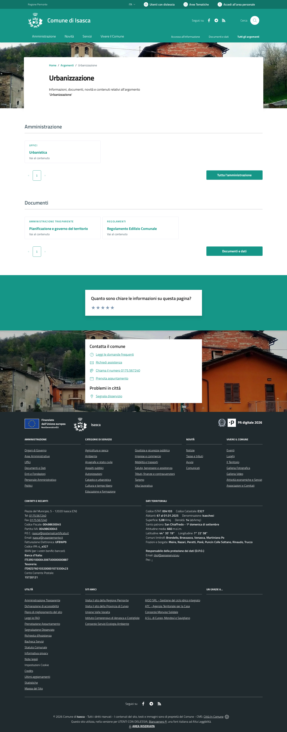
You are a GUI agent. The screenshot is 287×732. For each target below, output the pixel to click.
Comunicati (193, 468)
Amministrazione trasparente (51, 221)
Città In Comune (213, 716)
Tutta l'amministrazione (234, 175)
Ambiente (91, 456)
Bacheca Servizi (34, 641)
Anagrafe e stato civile (99, 462)
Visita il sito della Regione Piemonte (107, 600)
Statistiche (31, 682)
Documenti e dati (234, 251)
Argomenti (67, 65)
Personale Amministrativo (40, 479)
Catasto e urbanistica (98, 479)
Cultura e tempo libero (98, 485)
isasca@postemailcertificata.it (50, 533)
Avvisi (189, 462)
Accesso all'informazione (185, 37)
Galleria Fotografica (238, 468)
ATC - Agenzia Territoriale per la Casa (167, 606)
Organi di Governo (35, 450)
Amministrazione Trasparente (42, 600)
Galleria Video (235, 474)
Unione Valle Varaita (97, 612)
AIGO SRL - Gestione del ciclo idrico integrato (172, 600)
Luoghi (231, 456)
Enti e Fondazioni (35, 474)
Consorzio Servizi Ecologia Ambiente (107, 624)
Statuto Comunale (36, 647)
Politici (29, 485)
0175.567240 (37, 515)
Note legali (31, 659)
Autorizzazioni (93, 474)
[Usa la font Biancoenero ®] (159, 4)
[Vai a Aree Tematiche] (196, 4)
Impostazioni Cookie (37, 665)
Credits (29, 671)
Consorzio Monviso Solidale (161, 612)
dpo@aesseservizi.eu (166, 555)
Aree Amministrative (37, 456)
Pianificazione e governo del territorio (58, 228)
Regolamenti (116, 221)
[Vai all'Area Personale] (236, 4)
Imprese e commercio (148, 456)
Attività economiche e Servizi (244, 479)
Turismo (139, 479)
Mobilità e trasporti (146, 462)
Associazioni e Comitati (240, 485)
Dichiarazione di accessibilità (42, 606)
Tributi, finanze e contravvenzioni (155, 474)
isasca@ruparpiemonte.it (48, 537)
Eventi (230, 450)
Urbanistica (38, 152)
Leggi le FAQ (32, 618)
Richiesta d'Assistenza (38, 635)
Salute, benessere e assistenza (153, 468)
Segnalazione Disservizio (39, 629)
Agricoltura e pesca (96, 450)
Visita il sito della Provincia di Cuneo (107, 606)
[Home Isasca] (59, 20)
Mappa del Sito (34, 688)
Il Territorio (233, 462)
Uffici (33, 145)
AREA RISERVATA (141, 726)
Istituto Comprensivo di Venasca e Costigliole (112, 618)
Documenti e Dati (35, 468)
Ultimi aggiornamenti (37, 676)
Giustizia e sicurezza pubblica (152, 450)
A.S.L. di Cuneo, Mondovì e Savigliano (167, 618)
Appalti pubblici (94, 468)
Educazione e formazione (100, 491)
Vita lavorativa (144, 485)
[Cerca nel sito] (254, 20)
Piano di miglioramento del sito (43, 612)
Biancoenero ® (158, 721)
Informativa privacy (36, 653)
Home (52, 65)
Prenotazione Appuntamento (42, 624)
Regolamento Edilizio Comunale (132, 228)
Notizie (190, 450)
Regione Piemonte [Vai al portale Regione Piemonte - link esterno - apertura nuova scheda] (37, 4)
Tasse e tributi (194, 456)
